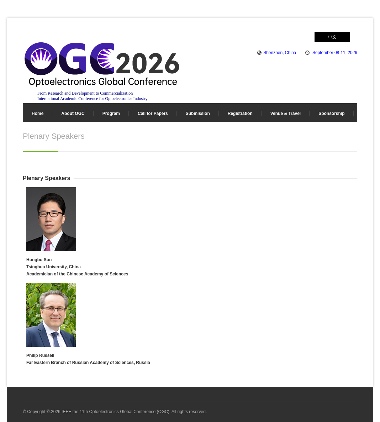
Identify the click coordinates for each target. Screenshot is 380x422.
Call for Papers (153, 113)
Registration (240, 113)
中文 (332, 37)
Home (37, 113)
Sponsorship (331, 113)
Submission (198, 113)
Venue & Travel (285, 113)
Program (111, 113)
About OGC (72, 113)
